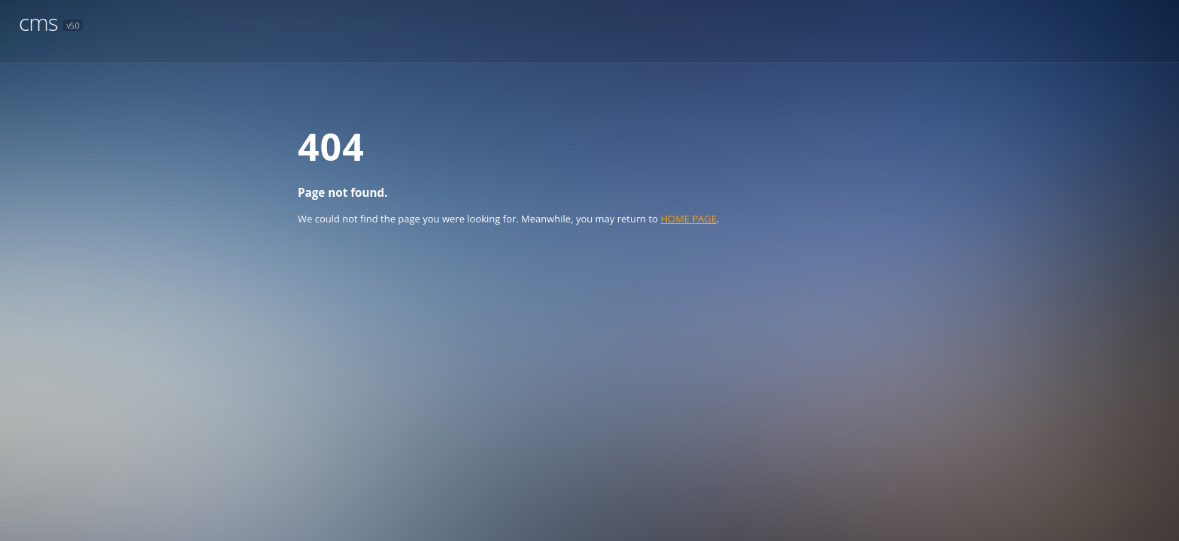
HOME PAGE (688, 218)
